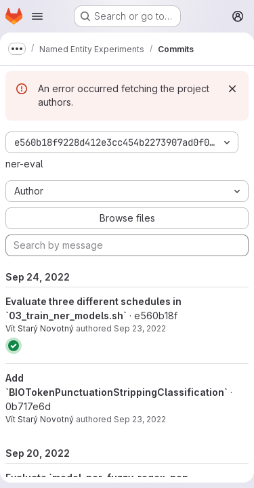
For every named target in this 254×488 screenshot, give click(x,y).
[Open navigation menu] (37, 16)
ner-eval (24, 163)
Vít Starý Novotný (39, 328)
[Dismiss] (232, 89)
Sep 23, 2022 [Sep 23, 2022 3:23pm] (140, 419)
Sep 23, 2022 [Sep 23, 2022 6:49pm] (140, 328)
